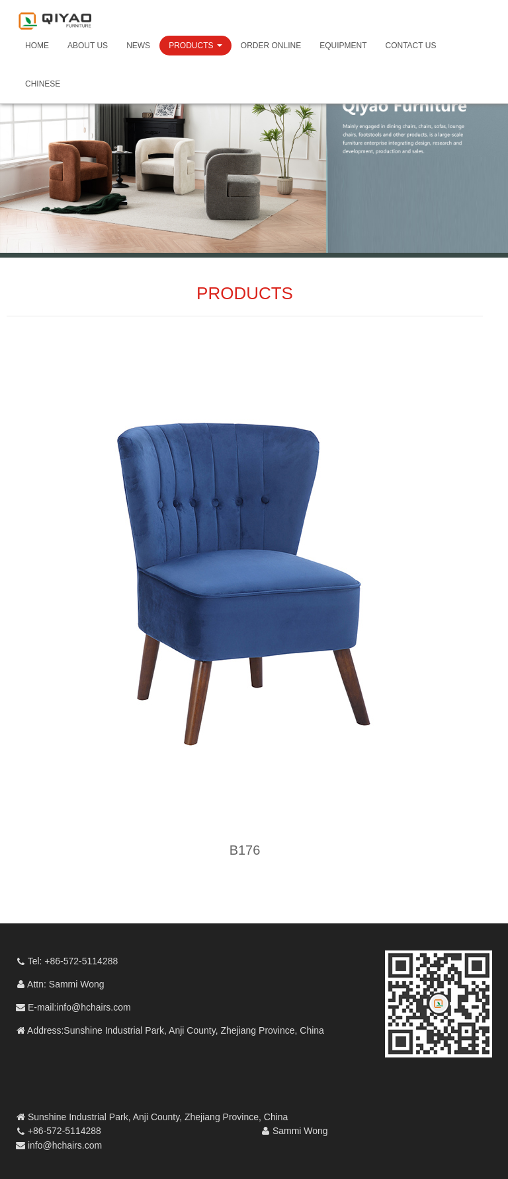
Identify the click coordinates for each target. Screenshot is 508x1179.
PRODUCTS (195, 45)
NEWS (138, 45)
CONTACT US (411, 45)
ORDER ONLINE (271, 45)
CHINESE (42, 84)
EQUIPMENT (342, 45)
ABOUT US (87, 45)
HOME (37, 45)
